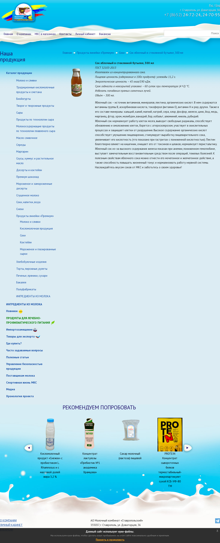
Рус (211, 5)
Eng (218, 5)
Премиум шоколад (27, 177)
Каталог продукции (19, 73)
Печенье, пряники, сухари (31, 275)
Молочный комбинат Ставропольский (24, 13)
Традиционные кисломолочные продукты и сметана (35, 90)
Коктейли (26, 242)
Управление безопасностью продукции (24, 366)
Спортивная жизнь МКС (21, 382)
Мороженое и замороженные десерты (34, 186)
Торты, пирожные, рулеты (31, 268)
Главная (8, 34)
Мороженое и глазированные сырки (38, 251)
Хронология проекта (20, 396)
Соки (23, 235)
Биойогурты (23, 99)
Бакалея (21, 282)
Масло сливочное (26, 138)
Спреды (21, 145)
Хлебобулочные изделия (31, 262)
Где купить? (14, 343)
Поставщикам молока (20, 375)
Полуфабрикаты (26, 289)
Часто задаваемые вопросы (24, 350)
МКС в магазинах (45, 34)
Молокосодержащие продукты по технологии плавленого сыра (35, 128)
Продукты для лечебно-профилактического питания (30, 320)
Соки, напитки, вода (28, 202)
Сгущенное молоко (27, 195)
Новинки (12, 311)
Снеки (20, 209)
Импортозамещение (19, 329)
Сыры (19, 112)
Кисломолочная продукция (36, 228)
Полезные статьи (17, 357)
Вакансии (105, 34)
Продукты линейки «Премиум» (35, 216)
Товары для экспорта (20, 336)
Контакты (65, 34)
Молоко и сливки (26, 80)
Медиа (10, 389)
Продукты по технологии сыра (35, 119)
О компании (24, 34)
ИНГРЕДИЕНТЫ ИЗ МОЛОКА (33, 296)
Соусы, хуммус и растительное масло (35, 161)
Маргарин (22, 151)
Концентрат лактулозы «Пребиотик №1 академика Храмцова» (90, 463)
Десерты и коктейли (29, 170)
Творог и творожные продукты (35, 105)
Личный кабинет (85, 34)
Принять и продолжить (110, 539)
